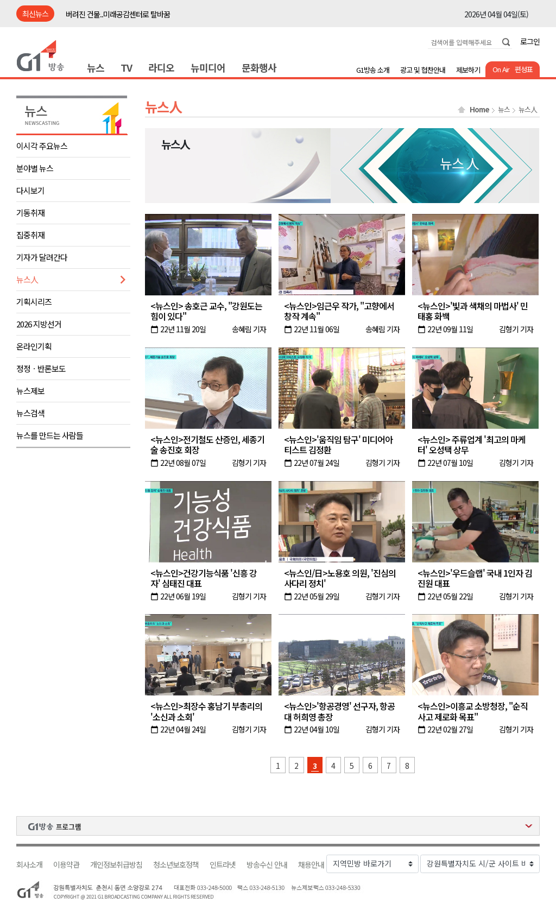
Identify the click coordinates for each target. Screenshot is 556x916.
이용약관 (66, 864)
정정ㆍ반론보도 (41, 368)
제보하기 (468, 70)
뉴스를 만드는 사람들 (49, 435)
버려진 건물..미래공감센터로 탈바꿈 (118, 14)
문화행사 (259, 67)
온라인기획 (34, 346)
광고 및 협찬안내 (422, 70)
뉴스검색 (30, 413)
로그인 (530, 41)
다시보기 (30, 190)
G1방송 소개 (372, 70)
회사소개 (29, 864)
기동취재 (30, 212)
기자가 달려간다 (41, 257)
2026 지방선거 (38, 324)
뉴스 (95, 67)
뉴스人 (27, 279)
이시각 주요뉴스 (41, 145)
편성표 (524, 69)
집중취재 (30, 235)
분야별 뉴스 (34, 168)
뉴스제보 (30, 390)
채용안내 (311, 864)
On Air (500, 69)
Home (479, 109)
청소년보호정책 (176, 864)
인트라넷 (223, 864)
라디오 (161, 67)
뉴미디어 (208, 67)
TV (126, 67)
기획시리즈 (34, 301)
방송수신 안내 (267, 864)
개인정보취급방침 (116, 864)
